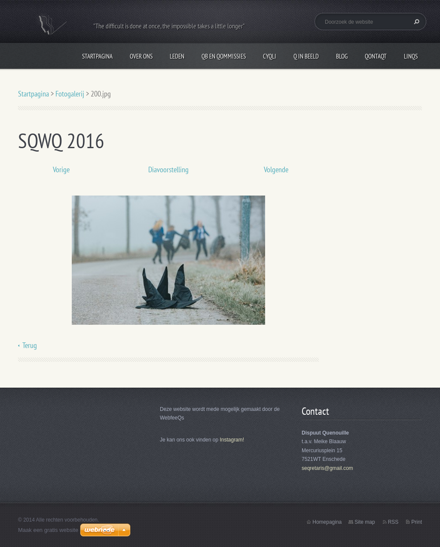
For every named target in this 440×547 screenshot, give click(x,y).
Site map (364, 522)
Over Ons (141, 56)
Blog (342, 56)
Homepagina (327, 522)
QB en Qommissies (224, 56)
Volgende (276, 169)
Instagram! (232, 440)
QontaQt (376, 56)
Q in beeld (306, 56)
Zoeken (415, 21)
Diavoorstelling (168, 169)
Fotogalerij (69, 94)
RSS (393, 522)
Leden (177, 56)
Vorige (61, 169)
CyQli (269, 56)
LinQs (411, 56)
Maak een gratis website (48, 530)
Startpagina (97, 56)
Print (416, 522)
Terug (29, 345)
